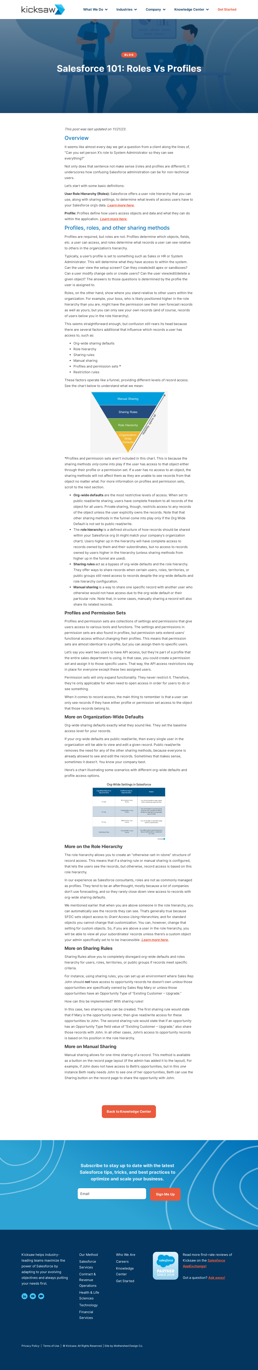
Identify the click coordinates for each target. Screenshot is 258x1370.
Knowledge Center (125, 1271)
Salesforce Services (87, 1264)
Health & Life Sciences (89, 1295)
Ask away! (216, 1278)
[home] (43, 9)
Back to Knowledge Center (129, 1111)
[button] (95, 9)
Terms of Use (51, 1345)
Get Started (227, 9)
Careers (122, 1261)
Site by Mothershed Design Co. (123, 1345)
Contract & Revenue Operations (88, 1280)
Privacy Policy (30, 1345)
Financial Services (86, 1315)
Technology (88, 1305)
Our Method (88, 1255)
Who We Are (125, 1255)
